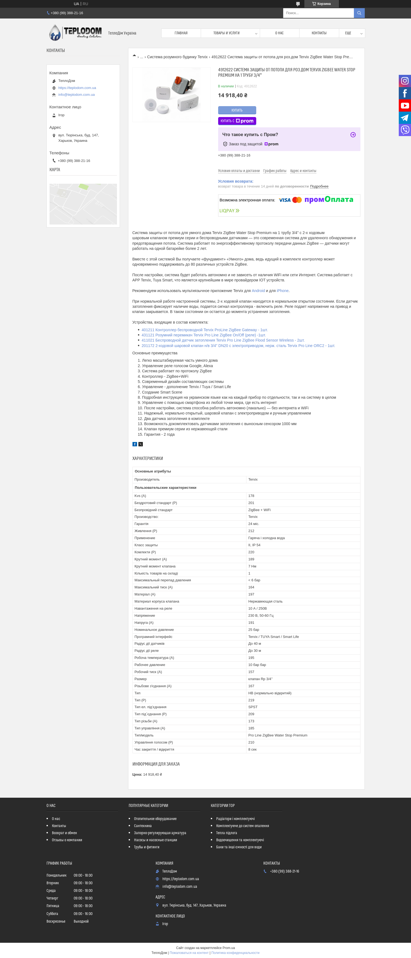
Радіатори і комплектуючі (235, 819)
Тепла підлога (226, 833)
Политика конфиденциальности (235, 953)
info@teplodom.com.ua (76, 95)
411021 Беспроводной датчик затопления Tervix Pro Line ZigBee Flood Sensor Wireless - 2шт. (223, 340)
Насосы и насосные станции (155, 840)
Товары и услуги (227, 33)
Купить (237, 110)
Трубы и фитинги (146, 847)
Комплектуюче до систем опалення (242, 826)
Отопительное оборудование (155, 819)
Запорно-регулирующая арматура (160, 833)
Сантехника (143, 826)
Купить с (237, 121)
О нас (279, 33)
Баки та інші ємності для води (238, 847)
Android (258, 290)
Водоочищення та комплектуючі (240, 840)
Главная (181, 33)
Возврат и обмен (64, 833)
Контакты (319, 33)
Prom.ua (229, 948)
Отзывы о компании (67, 840)
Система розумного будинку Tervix (177, 57)
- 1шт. (329, 345)
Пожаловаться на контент (189, 953)
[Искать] (359, 13)
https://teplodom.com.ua (77, 88)
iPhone (283, 290)
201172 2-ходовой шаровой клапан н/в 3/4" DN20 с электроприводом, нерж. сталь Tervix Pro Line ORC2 (233, 345)
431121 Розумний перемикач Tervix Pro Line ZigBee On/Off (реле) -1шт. (204, 335)
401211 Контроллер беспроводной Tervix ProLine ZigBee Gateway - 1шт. (205, 330)
